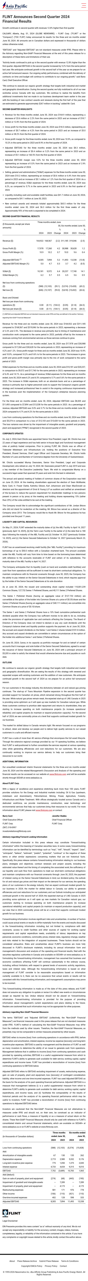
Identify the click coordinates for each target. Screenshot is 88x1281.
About (12, 1261)
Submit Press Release (49, 1261)
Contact (63, 1266)
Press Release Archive (27, 1261)
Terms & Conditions (70, 1261)
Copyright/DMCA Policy (31, 1266)
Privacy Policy (51, 1266)
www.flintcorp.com (57, 774)
